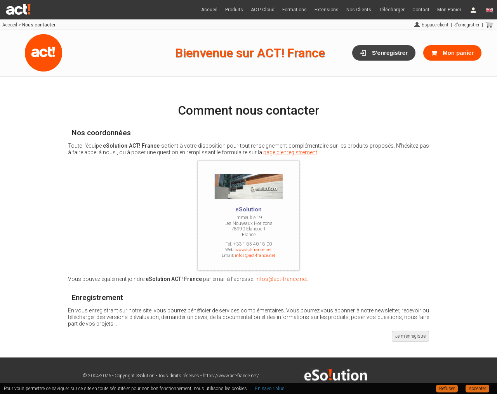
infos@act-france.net (255, 255)
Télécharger (392, 9)
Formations (294, 9)
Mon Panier (449, 9)
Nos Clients (358, 9)
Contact (420, 9)
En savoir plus (270, 388)
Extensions (327, 9)
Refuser (447, 388)
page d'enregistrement (290, 152)
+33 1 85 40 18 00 (252, 244)
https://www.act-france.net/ (231, 375)
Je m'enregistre (410, 336)
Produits (234, 9)
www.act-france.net (253, 249)
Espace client (435, 25)
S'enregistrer (467, 25)
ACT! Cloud (263, 9)
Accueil (209, 9)
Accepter (477, 388)
